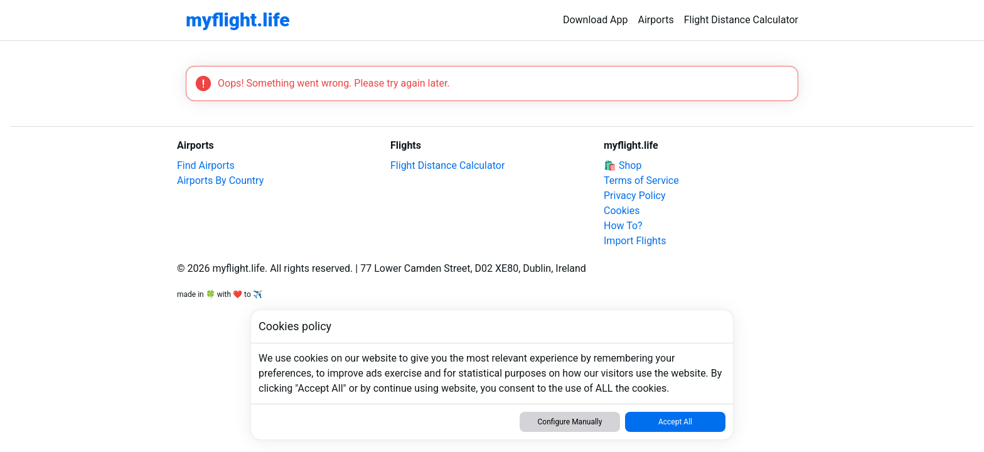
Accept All (675, 421)
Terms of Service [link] (641, 180)
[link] (238, 20)
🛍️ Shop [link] (622, 165)
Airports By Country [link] (220, 180)
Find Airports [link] (206, 165)
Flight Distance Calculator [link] (741, 20)
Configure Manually (570, 421)
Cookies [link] (621, 211)
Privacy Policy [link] (635, 196)
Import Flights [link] (635, 241)
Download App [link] (595, 20)
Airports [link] (656, 20)
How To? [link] (623, 226)
